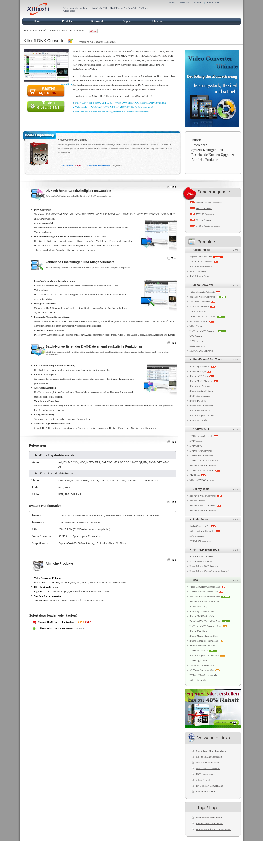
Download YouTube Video (203, 316)
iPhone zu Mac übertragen (209, 756)
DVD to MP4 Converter (201, 455)
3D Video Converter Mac (202, 670)
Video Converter (203, 285)
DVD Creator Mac (199, 650)
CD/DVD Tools (201, 429)
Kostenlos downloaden (98, 165)
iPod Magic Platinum (200, 386)
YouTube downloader (44, 600)
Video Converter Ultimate (72, 139)
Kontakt (198, 2)
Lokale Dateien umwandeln (209, 823)
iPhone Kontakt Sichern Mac (204, 640)
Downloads (97, 21)
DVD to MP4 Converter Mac (204, 675)
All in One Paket (198, 271)
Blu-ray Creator (203, 220)
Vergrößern (66, 84)
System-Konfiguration (207, 150)
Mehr (235, 250)
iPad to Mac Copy (198, 606)
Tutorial (197, 140)
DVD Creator (196, 440)
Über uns (157, 21)
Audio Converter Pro (200, 526)
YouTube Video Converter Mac (205, 596)
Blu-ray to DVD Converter (203, 505)
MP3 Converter (197, 535)
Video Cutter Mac (198, 680)
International (213, 2)
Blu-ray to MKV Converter (203, 465)
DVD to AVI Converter (201, 450)
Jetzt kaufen (66, 165)
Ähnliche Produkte (204, 160)
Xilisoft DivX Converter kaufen (56, 622)
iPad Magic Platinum (200, 366)
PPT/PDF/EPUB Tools (206, 549)
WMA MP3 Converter (200, 540)
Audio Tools (200, 519)
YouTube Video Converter (47, 595)
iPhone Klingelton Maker (202, 415)
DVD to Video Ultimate (46, 587)
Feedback (184, 2)
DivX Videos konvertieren (209, 817)
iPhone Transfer (204, 780)
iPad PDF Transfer (199, 420)
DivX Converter (197, 345)
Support (127, 21)
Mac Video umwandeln (207, 762)
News (172, 2)
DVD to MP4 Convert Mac (209, 785)
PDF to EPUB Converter (202, 556)
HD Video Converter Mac (202, 665)
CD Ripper (195, 475)
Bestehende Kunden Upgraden (213, 155)
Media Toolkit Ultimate (201, 261)
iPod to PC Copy (198, 400)
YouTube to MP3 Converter (203, 331)
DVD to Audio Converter (208, 225)
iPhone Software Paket (201, 266)
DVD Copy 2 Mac (199, 660)
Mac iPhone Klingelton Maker (211, 751)
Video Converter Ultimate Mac (205, 586)
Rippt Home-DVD (43, 591)
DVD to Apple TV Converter (204, 460)
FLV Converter (197, 341)
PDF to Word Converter (201, 561)
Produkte (67, 21)
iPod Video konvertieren (208, 768)
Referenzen (199, 145)
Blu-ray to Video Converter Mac (205, 601)
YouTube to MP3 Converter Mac (206, 626)
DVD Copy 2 (196, 445)
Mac (195, 580)
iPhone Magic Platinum (201, 381)
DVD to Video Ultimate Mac (204, 591)
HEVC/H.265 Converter (201, 350)
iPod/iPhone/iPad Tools (207, 359)
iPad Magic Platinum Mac (202, 611)
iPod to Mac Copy (198, 631)
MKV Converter (204, 208)
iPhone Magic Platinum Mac (204, 635)
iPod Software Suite (199, 276)
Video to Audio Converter (202, 531)
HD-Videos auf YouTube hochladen (213, 829)
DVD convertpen (204, 774)
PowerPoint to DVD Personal (204, 566)
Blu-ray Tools (201, 489)
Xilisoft (42, 30)
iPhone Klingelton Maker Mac (204, 655)
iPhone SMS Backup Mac (202, 616)
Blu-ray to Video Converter (203, 495)
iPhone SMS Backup (200, 410)
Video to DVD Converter (202, 480)
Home (37, 21)
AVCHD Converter (205, 214)
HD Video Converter (200, 301)
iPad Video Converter (200, 395)
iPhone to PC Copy (199, 376)
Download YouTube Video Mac (205, 621)
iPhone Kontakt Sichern (201, 390)
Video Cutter (196, 326)
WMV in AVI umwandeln (46, 582)
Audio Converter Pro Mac (202, 645)
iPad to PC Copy (198, 371)
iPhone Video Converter (201, 405)
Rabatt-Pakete (201, 249)
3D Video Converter (199, 306)
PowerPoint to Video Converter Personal (209, 571)
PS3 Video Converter (206, 791)
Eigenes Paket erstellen (201, 256)
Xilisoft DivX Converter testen (55, 628)
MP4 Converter (197, 336)
